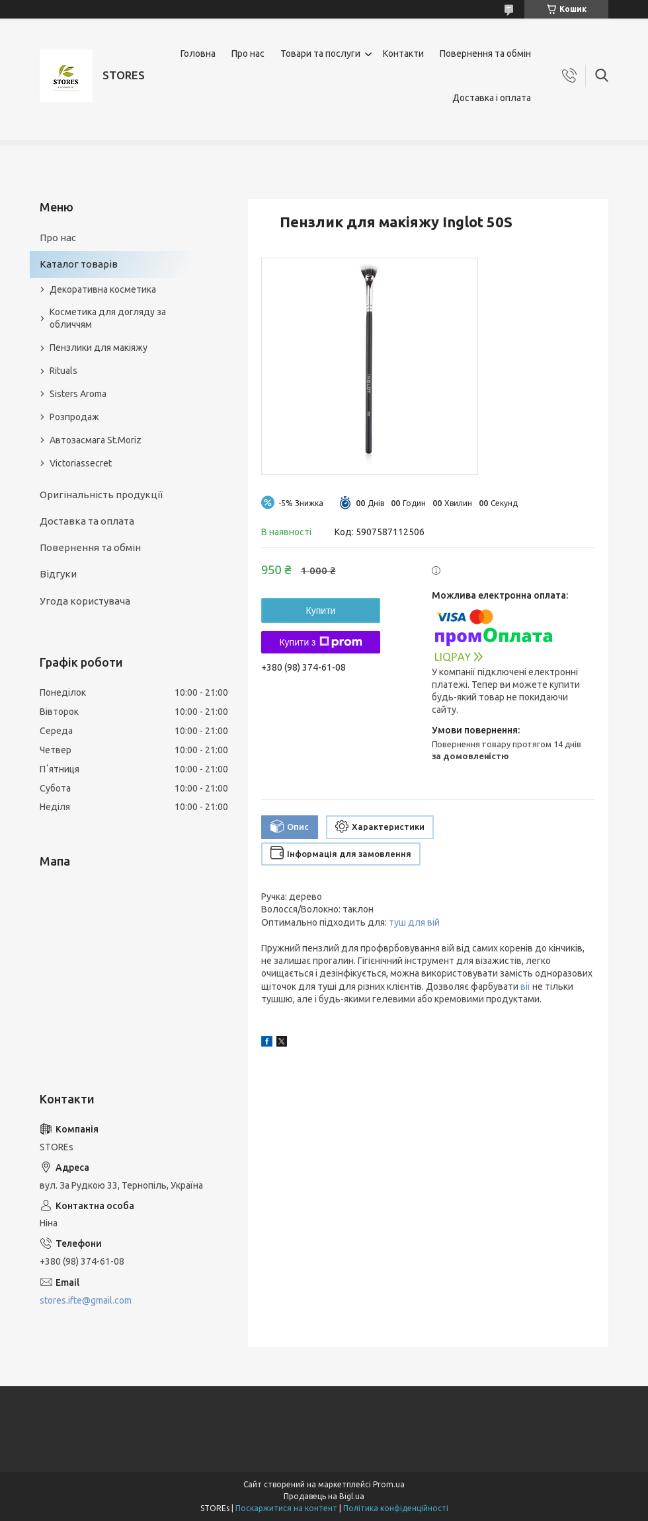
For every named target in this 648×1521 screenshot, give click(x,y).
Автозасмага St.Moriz (96, 440)
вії (525, 986)
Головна (198, 53)
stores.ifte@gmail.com (86, 1300)
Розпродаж (74, 417)
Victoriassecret (81, 463)
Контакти (403, 53)
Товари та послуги (320, 53)
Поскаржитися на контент (286, 1508)
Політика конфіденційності (395, 1508)
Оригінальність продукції (101, 494)
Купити (321, 610)
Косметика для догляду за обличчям (108, 318)
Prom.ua (389, 1484)
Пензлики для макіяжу (98, 347)
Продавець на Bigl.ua (324, 1496)
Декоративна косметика (103, 289)
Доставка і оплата (491, 98)
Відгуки (58, 573)
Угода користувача (85, 601)
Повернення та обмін (485, 53)
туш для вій (414, 922)
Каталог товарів (79, 264)
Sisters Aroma (78, 394)
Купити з (320, 642)
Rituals (63, 370)
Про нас (247, 53)
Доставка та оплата (87, 521)
